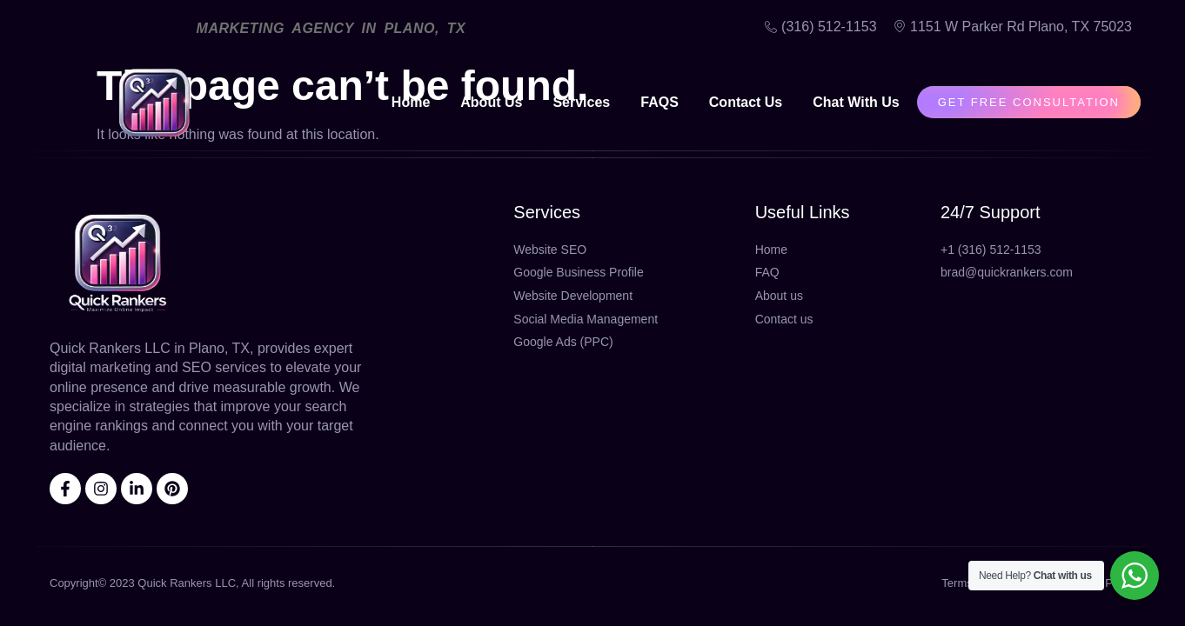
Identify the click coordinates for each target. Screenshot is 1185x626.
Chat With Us (856, 102)
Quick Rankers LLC (186, 582)
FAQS (659, 102)
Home (411, 102)
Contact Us (745, 102)
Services (581, 102)
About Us (491, 102)
